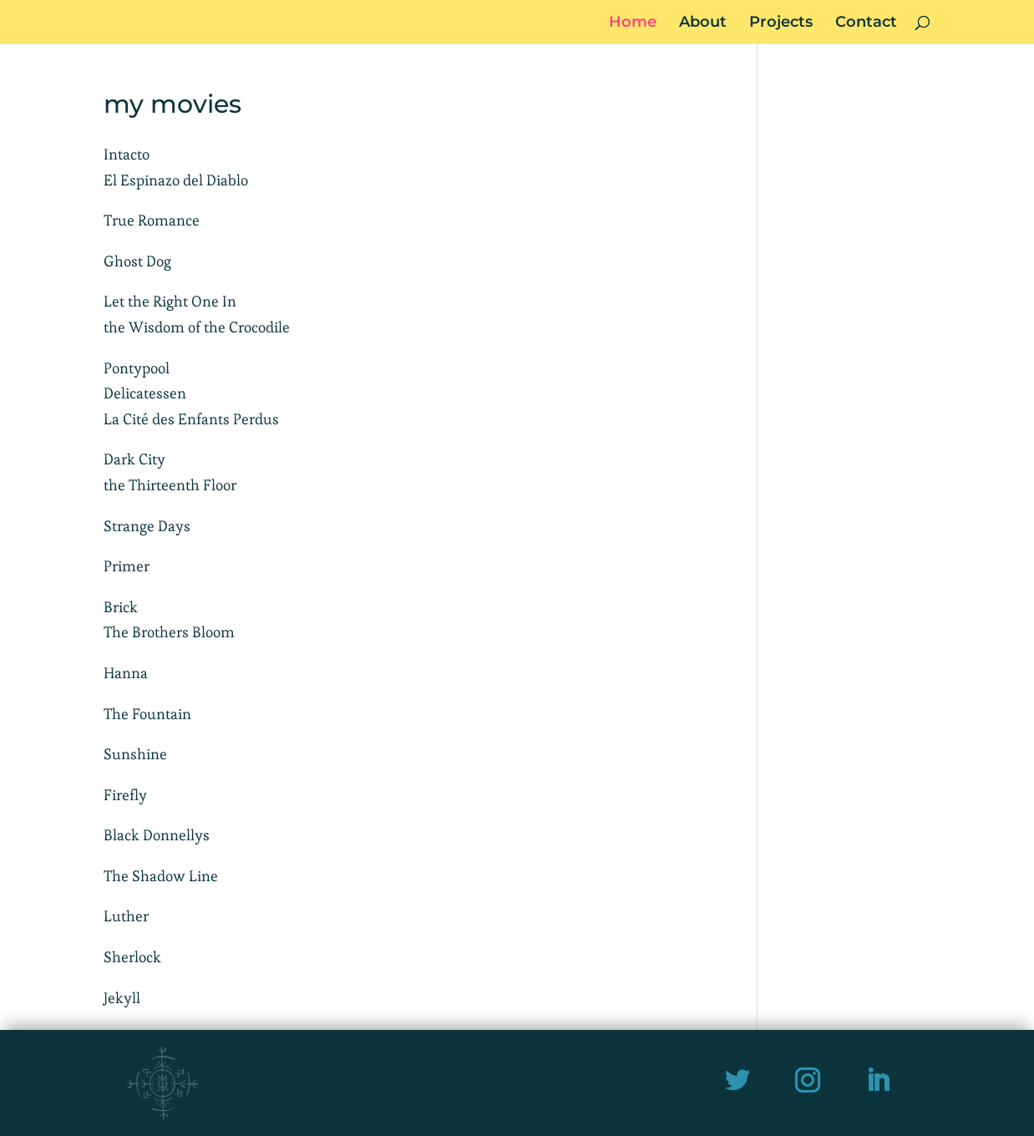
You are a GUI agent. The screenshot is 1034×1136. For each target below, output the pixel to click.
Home (632, 23)
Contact (866, 23)
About (703, 23)
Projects (781, 23)
